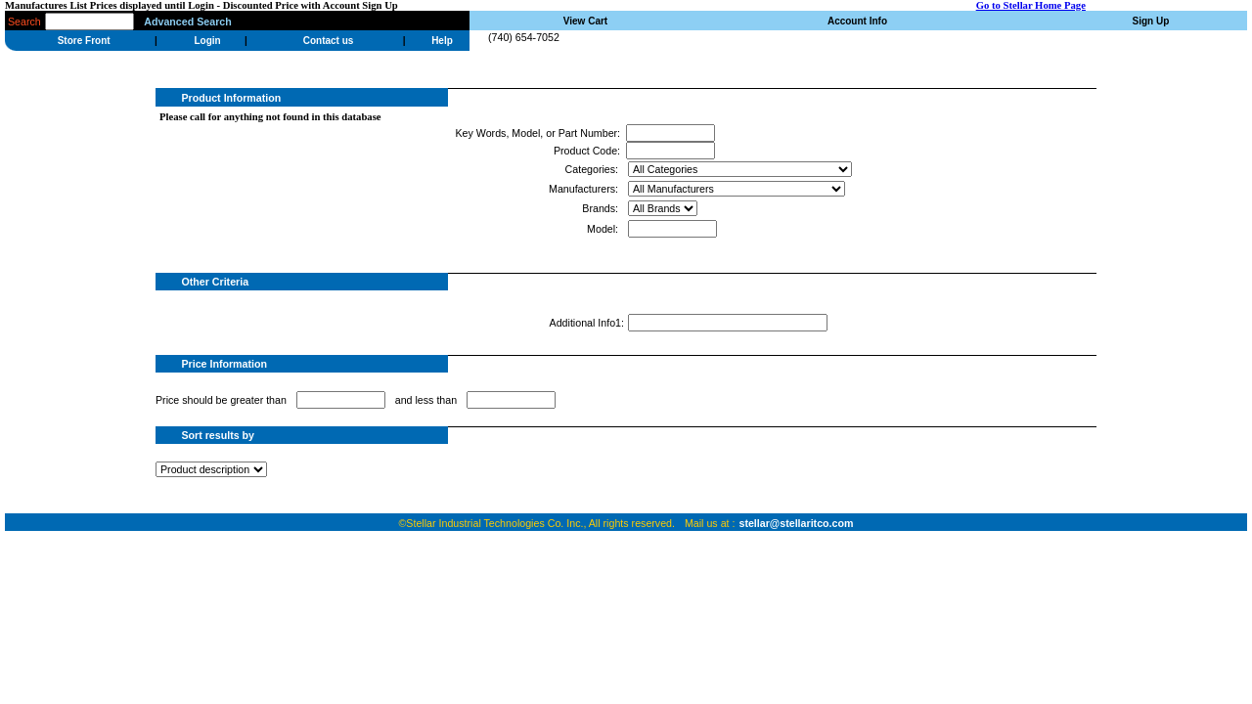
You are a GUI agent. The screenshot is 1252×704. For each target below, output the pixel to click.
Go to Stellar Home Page (1031, 5)
